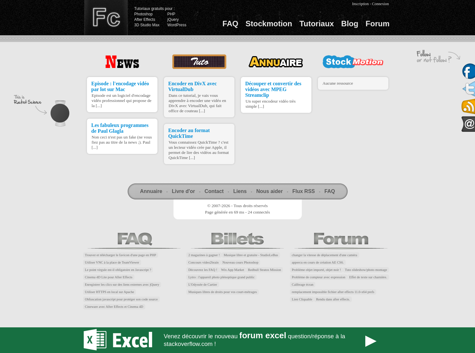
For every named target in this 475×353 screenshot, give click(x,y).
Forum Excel (238, 340)
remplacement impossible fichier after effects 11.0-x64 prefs (333, 292)
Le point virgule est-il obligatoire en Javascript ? (118, 270)
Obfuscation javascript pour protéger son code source (121, 299)
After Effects (144, 19)
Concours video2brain (203, 262)
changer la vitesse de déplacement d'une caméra (324, 255)
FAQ (230, 23)
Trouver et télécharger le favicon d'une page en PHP (120, 255)
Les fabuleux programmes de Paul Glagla (119, 128)
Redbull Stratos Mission (264, 270)
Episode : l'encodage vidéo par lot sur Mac (120, 86)
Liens (240, 191)
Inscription (360, 4)
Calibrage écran (302, 284)
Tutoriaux (317, 23)
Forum (378, 23)
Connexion (380, 4)
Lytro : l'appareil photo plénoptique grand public (221, 277)
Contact (214, 191)
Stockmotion (269, 23)
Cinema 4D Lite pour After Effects (108, 277)
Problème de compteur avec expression (318, 277)
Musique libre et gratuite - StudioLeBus (251, 255)
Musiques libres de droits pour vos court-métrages (222, 292)
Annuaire (151, 191)
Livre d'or (183, 191)
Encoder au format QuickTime (189, 133)
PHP (171, 14)
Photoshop (143, 14)
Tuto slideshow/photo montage (366, 270)
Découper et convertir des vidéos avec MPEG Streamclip (273, 89)
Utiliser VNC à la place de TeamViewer (112, 262)
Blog (349, 23)
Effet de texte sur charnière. (368, 277)
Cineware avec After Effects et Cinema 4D (114, 306)
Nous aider (269, 191)
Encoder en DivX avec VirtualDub (192, 86)
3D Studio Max (147, 25)
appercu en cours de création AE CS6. (318, 262)
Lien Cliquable (302, 299)
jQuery (173, 19)
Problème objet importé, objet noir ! (316, 270)
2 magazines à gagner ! (204, 255)
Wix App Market (232, 270)
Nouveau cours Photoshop (241, 262)
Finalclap (106, 17)
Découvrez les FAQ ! (202, 270)
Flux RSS (303, 191)
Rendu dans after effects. (333, 299)
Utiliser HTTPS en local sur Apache (109, 292)
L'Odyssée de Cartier (202, 284)
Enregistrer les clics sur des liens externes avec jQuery (122, 284)
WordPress (176, 25)
